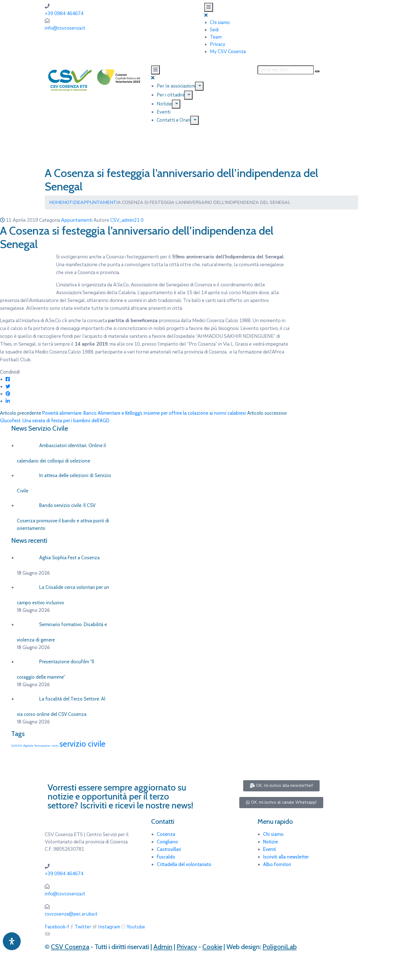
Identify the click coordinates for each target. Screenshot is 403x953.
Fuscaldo (166, 857)
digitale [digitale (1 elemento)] (28, 745)
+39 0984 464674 (64, 13)
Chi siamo (220, 22)
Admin (162, 947)
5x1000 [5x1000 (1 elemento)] (16, 745)
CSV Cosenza (70, 947)
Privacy (217, 44)
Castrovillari (169, 849)
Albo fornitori (277, 864)
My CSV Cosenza (228, 51)
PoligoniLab (280, 947)
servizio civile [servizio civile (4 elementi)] (83, 744)
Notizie (164, 104)
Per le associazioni (176, 86)
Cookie (212, 947)
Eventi (163, 112)
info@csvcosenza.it (65, 28)
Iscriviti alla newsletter (286, 857)
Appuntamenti (99, 202)
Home (56, 202)
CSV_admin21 (125, 220)
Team (216, 37)
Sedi (214, 30)
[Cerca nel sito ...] (285, 69)
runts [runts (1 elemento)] (54, 745)
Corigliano (167, 842)
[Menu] (199, 86)
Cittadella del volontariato (184, 864)
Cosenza (166, 834)
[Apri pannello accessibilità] (12, 941)
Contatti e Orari (173, 120)
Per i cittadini (170, 95)
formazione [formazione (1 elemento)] (42, 745)
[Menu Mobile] (208, 7)
